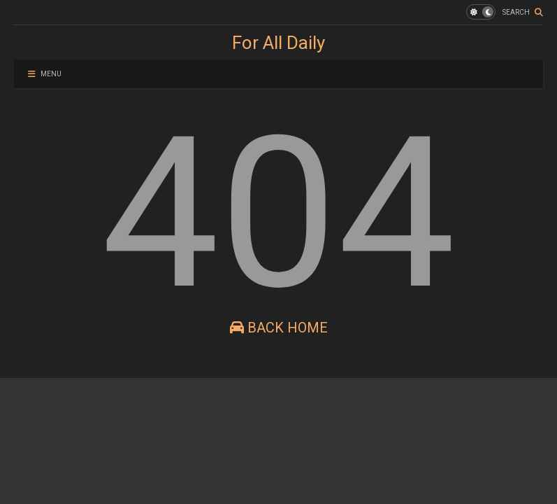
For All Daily (278, 42)
